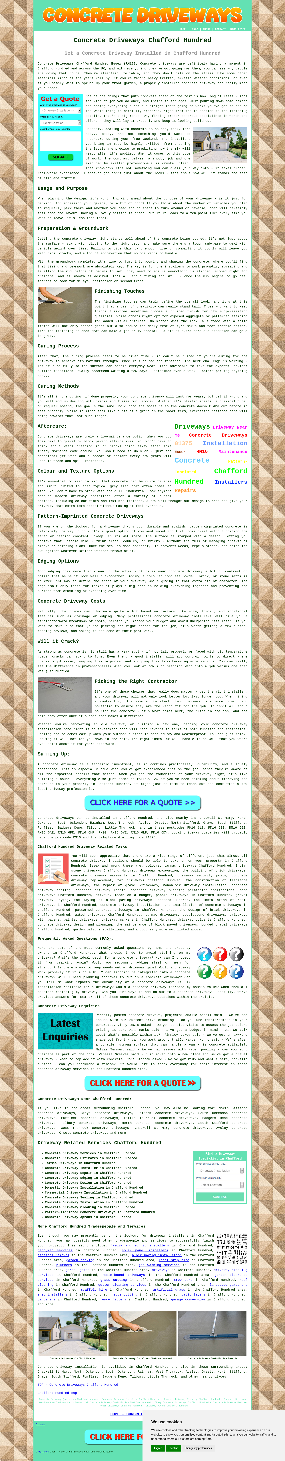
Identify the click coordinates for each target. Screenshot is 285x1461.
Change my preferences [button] (198, 1448)
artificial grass (169, 1290)
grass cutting (113, 1280)
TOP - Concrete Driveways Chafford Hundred (78, 1385)
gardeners (46, 1299)
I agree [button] (158, 1448)
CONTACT (220, 29)
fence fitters (113, 1299)
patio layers (193, 1294)
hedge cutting (124, 1294)
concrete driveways (90, 1133)
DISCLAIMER (238, 29)
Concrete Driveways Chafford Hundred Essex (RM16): (87, 63)
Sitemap (40, 1424)
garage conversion (188, 1299)
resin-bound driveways (123, 1275)
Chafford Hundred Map (57, 1393)
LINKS (194, 29)
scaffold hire (94, 1290)
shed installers (52, 1294)
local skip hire (174, 1260)
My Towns (43, 1452)
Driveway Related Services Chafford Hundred (99, 1143)
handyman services (55, 1250)
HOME (183, 29)
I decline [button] (173, 1448)
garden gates (77, 1270)
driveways (160, 1270)
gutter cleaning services (122, 1285)
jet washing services (159, 1265)
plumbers (64, 1265)
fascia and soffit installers (140, 1245)
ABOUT (206, 29)
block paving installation (157, 1255)
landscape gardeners (228, 1285)
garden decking (80, 1260)
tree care (183, 1280)
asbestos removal (53, 1255)
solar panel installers (145, 1250)
